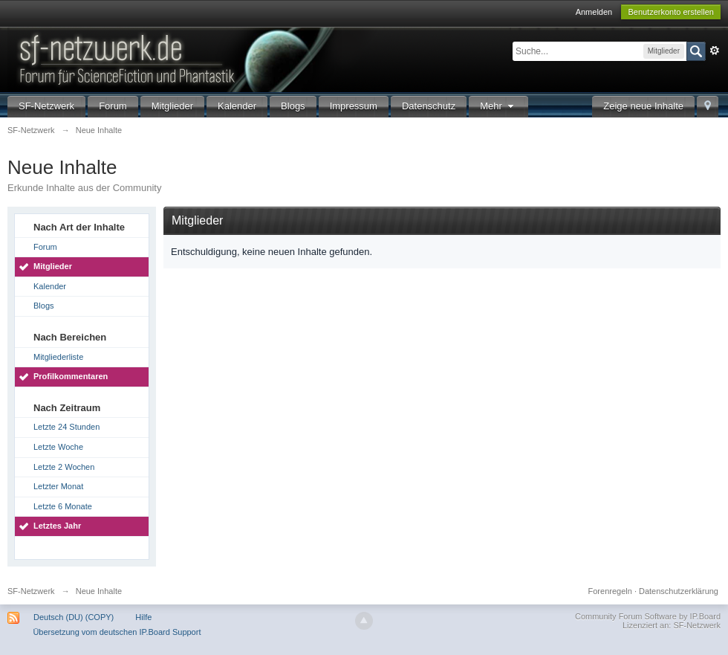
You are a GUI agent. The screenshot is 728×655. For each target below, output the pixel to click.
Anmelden (594, 11)
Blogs (293, 106)
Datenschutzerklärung (678, 591)
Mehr (498, 106)
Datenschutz (428, 106)
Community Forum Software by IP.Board (648, 616)
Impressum (353, 106)
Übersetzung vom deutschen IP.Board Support (117, 631)
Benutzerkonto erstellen (671, 11)
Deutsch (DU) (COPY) (73, 617)
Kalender (237, 106)
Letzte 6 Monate (62, 506)
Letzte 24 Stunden (66, 426)
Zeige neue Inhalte (643, 106)
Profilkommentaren (70, 376)
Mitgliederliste (58, 356)
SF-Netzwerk (46, 106)
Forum (113, 106)
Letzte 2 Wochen (63, 466)
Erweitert (715, 51)
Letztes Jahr (57, 525)
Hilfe (143, 617)
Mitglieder (172, 106)
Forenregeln (610, 591)
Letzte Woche (58, 446)
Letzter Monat (58, 486)
